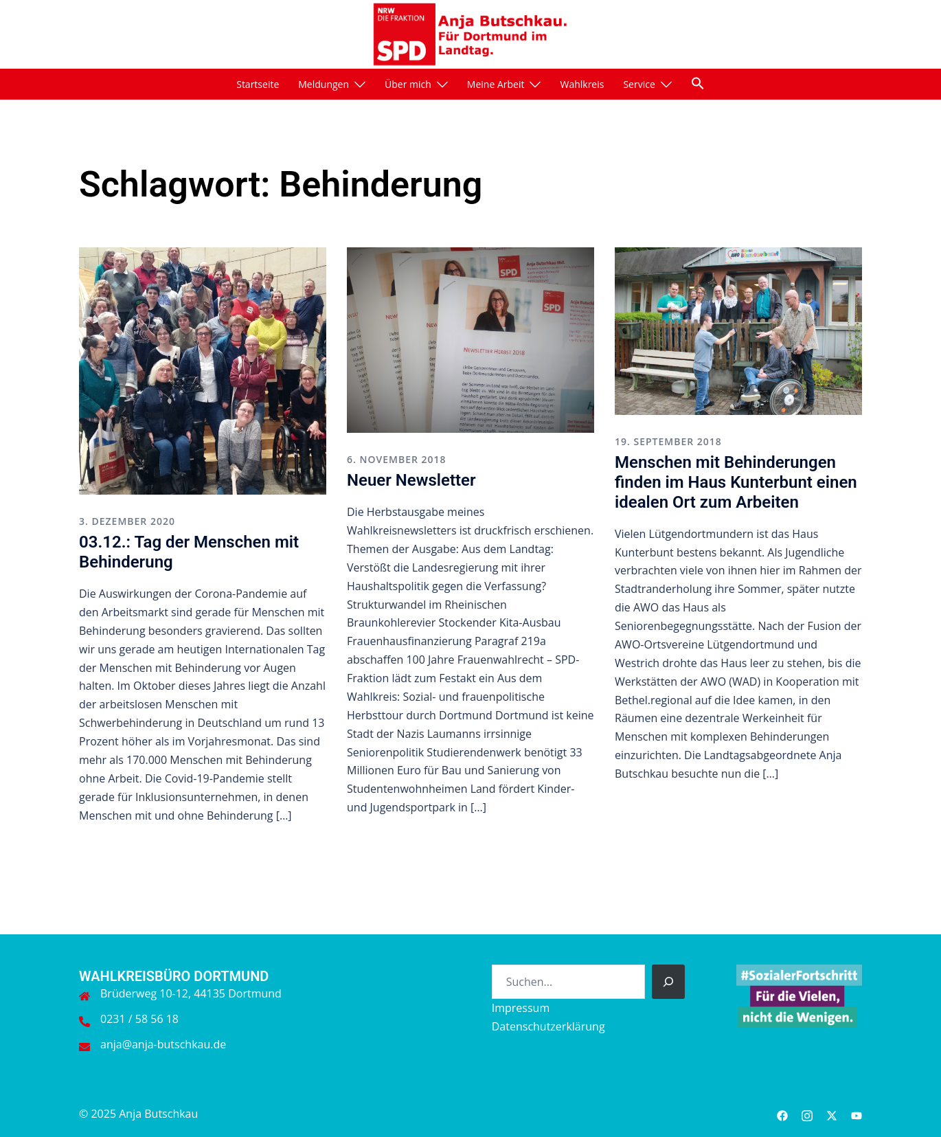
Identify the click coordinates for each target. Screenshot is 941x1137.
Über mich (408, 84)
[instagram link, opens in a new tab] (807, 1113)
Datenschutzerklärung (548, 1026)
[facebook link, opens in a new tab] (782, 1113)
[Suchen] (668, 982)
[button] (698, 83)
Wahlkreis (582, 84)
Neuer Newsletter (411, 480)
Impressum (520, 1007)
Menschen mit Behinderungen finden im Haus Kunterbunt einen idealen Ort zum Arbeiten (736, 482)
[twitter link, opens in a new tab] (831, 1113)
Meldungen (323, 84)
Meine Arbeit (496, 84)
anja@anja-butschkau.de (163, 1044)
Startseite (257, 84)
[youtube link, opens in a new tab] (856, 1113)
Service (639, 84)
